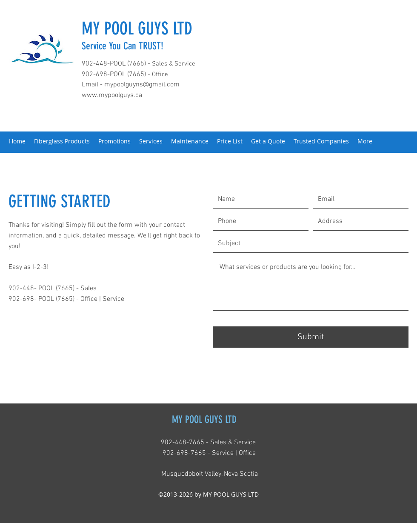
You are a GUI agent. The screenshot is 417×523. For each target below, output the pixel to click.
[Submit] (310, 337)
